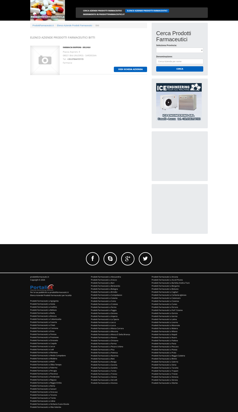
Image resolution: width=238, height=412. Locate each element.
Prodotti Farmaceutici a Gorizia (165, 313)
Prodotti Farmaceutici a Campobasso (106, 295)
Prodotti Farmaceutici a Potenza (104, 352)
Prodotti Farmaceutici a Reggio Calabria (168, 355)
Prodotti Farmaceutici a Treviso (104, 374)
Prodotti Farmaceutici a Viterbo (165, 383)
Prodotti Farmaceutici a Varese (104, 377)
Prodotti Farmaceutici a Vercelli (104, 380)
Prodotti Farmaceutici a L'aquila (43, 343)
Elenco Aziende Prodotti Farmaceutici (74, 25)
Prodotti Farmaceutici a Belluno (43, 310)
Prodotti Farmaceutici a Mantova (44, 352)
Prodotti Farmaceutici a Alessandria (106, 277)
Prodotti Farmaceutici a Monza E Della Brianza (110, 334)
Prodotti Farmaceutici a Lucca (103, 325)
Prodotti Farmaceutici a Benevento (105, 286)
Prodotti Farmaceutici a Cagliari (165, 292)
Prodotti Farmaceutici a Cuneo (164, 304)
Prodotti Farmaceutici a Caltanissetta (45, 319)
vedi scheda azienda (130, 69)
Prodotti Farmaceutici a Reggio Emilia (46, 383)
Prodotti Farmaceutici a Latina (164, 319)
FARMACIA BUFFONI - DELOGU (76, 47)
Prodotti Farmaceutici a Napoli (164, 334)
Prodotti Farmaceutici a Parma (104, 343)
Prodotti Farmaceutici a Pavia (164, 343)
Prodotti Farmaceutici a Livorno (165, 322)
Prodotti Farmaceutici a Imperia (104, 316)
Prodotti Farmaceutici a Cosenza (165, 301)
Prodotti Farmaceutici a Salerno (165, 361)
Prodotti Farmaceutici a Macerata (166, 325)
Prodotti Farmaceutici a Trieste (165, 374)
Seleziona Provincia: (166, 45)
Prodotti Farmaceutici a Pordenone (44, 376)
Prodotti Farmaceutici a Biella (42, 313)
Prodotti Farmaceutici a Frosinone (44, 337)
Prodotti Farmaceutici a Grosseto (44, 340)
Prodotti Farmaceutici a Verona (165, 380)
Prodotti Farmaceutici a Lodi (42, 349)
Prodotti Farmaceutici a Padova (165, 340)
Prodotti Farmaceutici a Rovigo (104, 361)
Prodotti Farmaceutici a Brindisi (104, 292)
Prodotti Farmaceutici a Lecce (42, 346)
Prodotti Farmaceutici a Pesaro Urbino (107, 346)
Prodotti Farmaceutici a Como (103, 301)
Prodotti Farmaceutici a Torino (103, 371)
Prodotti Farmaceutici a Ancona (165, 277)
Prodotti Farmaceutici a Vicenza (104, 383)
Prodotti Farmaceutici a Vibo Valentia (45, 407)
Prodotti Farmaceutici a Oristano (104, 340)
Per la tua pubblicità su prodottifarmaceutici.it (49, 292)
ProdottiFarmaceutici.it (43, 25)
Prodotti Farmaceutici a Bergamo (166, 286)
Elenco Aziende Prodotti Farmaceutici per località (50, 295)
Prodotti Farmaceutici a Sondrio (104, 368)
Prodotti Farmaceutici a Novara (104, 337)
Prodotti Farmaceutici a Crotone (104, 304)
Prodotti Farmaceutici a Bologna (104, 289)
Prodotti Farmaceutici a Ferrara (165, 307)
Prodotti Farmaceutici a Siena (164, 364)
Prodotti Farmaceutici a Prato (164, 352)
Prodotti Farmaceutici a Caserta (43, 322)
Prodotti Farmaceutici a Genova (104, 313)
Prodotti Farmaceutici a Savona (104, 364)
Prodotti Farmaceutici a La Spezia (105, 319)
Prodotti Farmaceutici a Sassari (43, 389)
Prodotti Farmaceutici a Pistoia (164, 349)
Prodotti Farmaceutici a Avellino (43, 307)
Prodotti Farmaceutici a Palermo (43, 367)
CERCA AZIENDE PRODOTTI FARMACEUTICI (102, 10)
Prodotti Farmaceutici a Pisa (102, 349)
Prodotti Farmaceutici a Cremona (44, 328)
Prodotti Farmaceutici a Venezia (165, 377)
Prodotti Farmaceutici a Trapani (165, 371)
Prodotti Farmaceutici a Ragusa (43, 379)
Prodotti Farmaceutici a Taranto (165, 368)
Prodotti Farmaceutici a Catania (104, 298)
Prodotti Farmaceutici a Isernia (164, 316)
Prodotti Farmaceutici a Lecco (103, 322)
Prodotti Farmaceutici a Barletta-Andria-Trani (171, 283)
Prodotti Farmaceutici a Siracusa (44, 392)
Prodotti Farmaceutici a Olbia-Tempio (45, 364)
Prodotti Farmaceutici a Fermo (103, 307)
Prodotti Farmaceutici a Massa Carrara (107, 328)
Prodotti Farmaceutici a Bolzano (165, 289)
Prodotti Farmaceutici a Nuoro (164, 337)
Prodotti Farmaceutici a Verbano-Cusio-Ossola (49, 404)
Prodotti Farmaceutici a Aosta (42, 304)
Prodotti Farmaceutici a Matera (165, 328)
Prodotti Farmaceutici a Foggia (104, 310)
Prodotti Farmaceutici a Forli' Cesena (167, 310)
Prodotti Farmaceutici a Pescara (165, 346)
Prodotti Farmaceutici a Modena (43, 358)
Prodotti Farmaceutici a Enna (42, 331)
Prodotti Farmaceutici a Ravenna (104, 355)
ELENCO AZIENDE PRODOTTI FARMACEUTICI (147, 10)
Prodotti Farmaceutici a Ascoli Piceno (167, 280)
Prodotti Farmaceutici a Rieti (103, 358)
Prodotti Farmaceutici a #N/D (42, 361)
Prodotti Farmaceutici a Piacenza (44, 373)
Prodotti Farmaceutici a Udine (42, 401)
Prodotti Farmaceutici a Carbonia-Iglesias (169, 295)
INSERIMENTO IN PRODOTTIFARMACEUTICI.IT (104, 14)
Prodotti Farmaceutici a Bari (102, 283)
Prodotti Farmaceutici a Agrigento (44, 301)
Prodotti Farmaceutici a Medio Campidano (48, 355)
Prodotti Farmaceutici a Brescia (43, 316)
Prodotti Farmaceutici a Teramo (43, 395)
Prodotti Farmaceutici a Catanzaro (166, 298)
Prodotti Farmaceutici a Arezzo (104, 280)
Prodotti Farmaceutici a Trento (43, 398)
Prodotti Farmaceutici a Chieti (42, 325)
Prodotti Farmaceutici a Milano (164, 331)
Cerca (179, 68)
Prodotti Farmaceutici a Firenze (43, 334)
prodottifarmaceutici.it (39, 277)
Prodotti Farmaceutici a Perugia (43, 370)
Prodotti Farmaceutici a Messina (104, 331)
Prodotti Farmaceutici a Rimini (164, 358)
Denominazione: (164, 56)
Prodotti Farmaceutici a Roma (42, 386)
